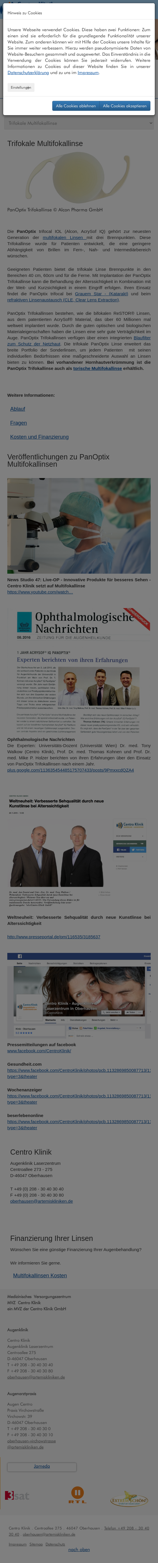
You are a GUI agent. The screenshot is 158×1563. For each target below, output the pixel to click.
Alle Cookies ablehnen (76, 105)
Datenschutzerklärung (28, 72)
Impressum (88, 72)
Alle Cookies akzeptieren (125, 105)
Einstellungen (21, 87)
